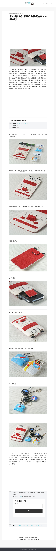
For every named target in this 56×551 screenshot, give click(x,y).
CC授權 (21, 496)
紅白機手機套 (39, 525)
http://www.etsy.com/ (23, 123)
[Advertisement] (28, 35)
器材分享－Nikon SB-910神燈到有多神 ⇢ (28, 539)
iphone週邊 (33, 525)
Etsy (15, 525)
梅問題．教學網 (28, 3)
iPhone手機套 (25, 525)
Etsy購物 (19, 525)
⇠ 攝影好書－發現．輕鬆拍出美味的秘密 (27, 537)
